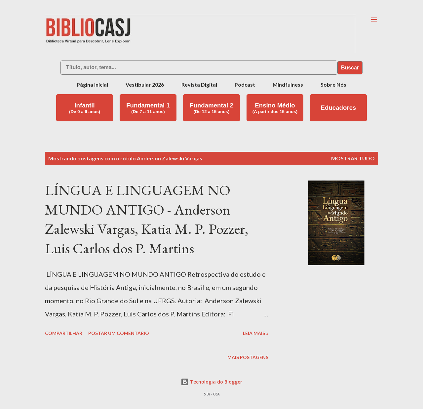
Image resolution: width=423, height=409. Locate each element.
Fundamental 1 (148, 108)
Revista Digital (199, 84)
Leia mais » (255, 333)
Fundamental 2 (211, 108)
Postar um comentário (118, 333)
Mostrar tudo (353, 158)
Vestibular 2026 (145, 84)
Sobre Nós (333, 84)
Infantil (84, 108)
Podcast (245, 84)
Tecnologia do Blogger (211, 382)
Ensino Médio (275, 108)
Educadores (338, 107)
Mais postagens (247, 357)
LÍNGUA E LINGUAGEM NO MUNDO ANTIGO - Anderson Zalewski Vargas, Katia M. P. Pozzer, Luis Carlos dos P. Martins (146, 219)
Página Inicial (92, 84)
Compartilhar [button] (63, 333)
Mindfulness (288, 84)
